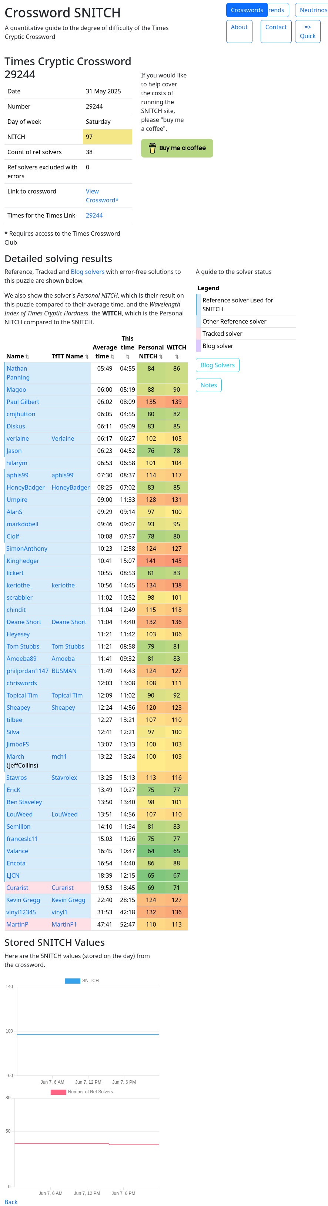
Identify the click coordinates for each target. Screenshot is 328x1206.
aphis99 (18, 475)
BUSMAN (64, 671)
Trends (274, 10)
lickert (15, 573)
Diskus (16, 426)
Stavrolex (64, 777)
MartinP (17, 924)
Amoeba (63, 659)
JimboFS (18, 744)
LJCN (13, 875)
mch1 (59, 756)
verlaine (18, 438)
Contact (276, 27)
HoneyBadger (26, 487)
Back (11, 1202)
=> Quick (308, 31)
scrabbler (20, 597)
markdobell (23, 524)
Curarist (17, 888)
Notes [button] (209, 385)
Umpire (17, 500)
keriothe (63, 585)
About (239, 27)
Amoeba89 (22, 659)
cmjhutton (21, 414)
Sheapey (18, 707)
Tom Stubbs (23, 646)
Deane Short (24, 622)
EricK (13, 790)
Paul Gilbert (23, 402)
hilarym (16, 463)
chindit (16, 610)
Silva (13, 732)
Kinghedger (23, 561)
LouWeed (20, 814)
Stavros (16, 777)
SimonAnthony (26, 548)
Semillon (19, 826)
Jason (14, 451)
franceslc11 (22, 839)
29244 (94, 215)
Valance (17, 851)
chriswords (22, 683)
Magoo (16, 389)
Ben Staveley (24, 802)
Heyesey (18, 634)
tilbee (14, 720)
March (15, 756)
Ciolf (13, 536)
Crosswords (247, 10)
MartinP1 (64, 924)
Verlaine (62, 438)
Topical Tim (22, 695)
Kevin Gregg (23, 900)
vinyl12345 (21, 912)
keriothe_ (20, 585)
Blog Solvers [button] (218, 365)
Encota (16, 863)
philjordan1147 (27, 671)
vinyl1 (59, 912)
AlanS (14, 512)
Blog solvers (87, 272)
